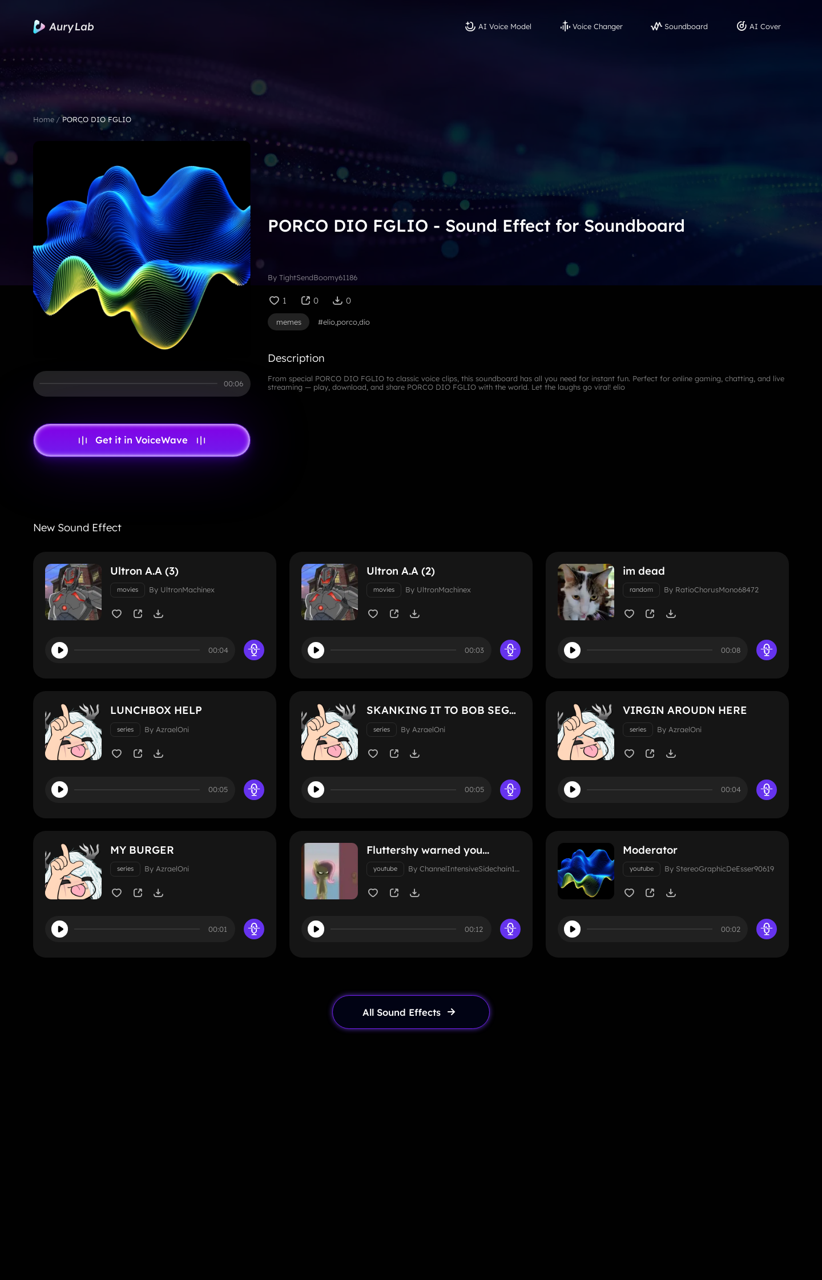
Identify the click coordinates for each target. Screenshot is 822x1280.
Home (43, 119)
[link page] (411, 1022)
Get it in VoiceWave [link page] (141, 440)
